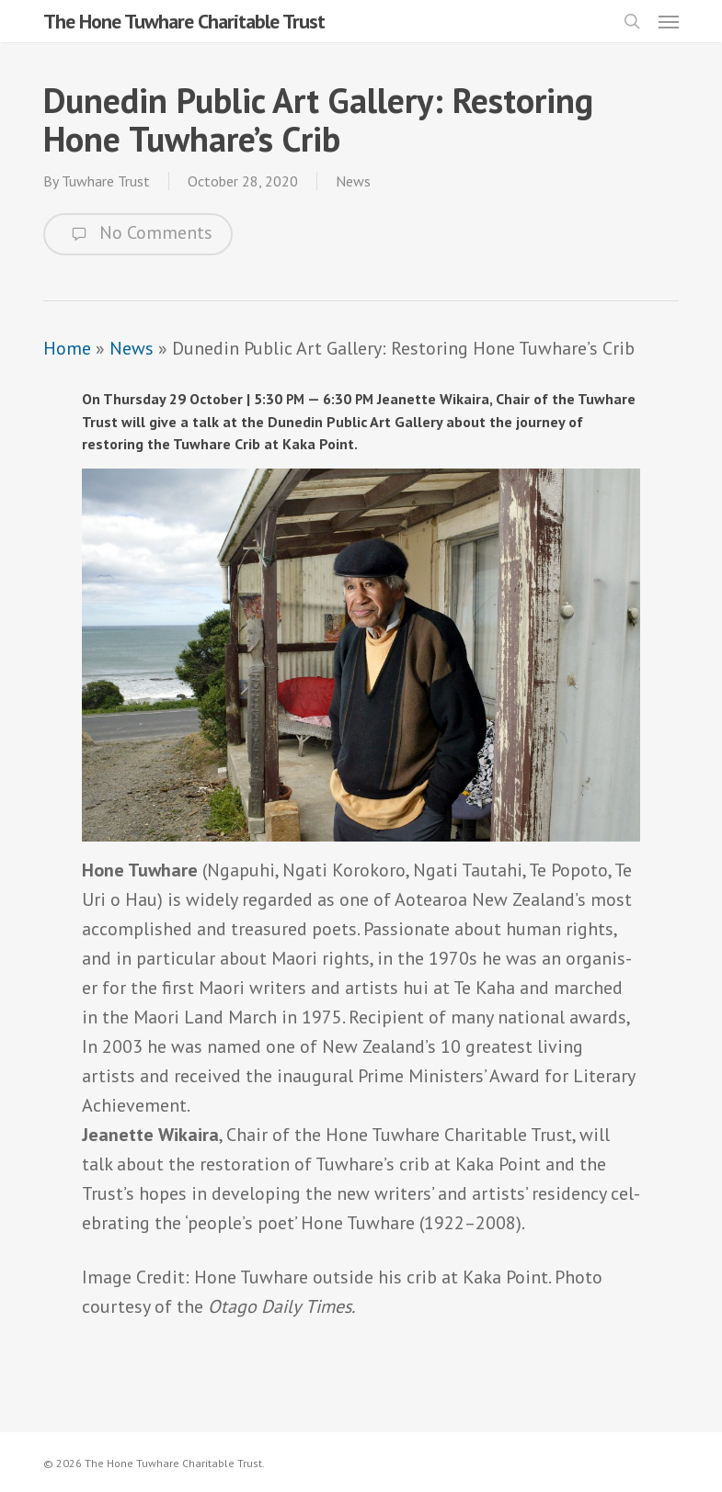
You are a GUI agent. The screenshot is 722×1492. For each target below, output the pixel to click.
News (353, 181)
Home (67, 348)
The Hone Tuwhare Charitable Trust (184, 21)
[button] (669, 21)
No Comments (137, 234)
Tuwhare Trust (106, 181)
